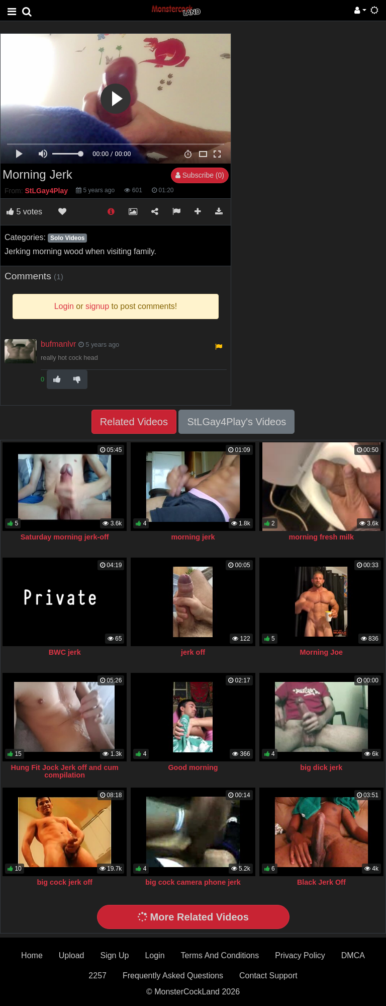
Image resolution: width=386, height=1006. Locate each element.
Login (154, 955)
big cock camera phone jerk (193, 882)
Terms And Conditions (220, 955)
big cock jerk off (64, 882)
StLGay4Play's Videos (236, 421)
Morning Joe (321, 652)
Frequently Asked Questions (173, 975)
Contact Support (268, 975)
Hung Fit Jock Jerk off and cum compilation (65, 771)
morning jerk (193, 537)
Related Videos (134, 421)
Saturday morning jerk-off (65, 537)
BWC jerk (65, 652)
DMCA (353, 955)
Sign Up (114, 955)
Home (32, 955)
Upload (71, 955)
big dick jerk (321, 767)
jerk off (193, 652)
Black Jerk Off (321, 882)
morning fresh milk (321, 537)
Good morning (193, 767)
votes (24, 211)
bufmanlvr (58, 344)
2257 (97, 975)
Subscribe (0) (199, 175)
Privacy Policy (300, 955)
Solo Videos (67, 238)
